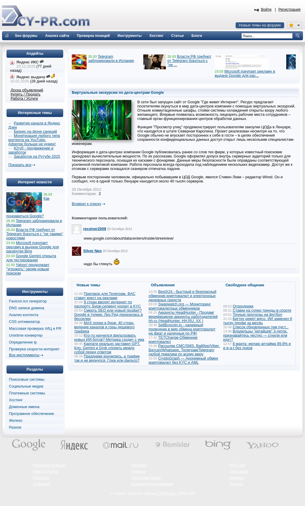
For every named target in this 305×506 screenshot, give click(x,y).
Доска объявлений (27, 90)
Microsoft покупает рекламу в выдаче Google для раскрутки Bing (32, 247)
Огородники (243, 306)
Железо (15, 420)
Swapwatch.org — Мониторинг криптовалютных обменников (180, 306)
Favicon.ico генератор (28, 301)
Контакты (41, 478)
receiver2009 (94, 229)
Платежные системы (27, 393)
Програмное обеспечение (31, 414)
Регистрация (289, 9)
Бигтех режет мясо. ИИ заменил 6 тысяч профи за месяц (257, 321)
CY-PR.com (166, 493)
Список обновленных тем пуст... (260, 327)
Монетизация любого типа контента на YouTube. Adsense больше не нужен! (34, 140)
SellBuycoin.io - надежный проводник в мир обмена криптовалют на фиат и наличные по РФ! (182, 329)
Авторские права (146, 478)
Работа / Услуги (24, 98)
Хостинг (16, 400)
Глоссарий (239, 471)
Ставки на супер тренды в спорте (262, 310)
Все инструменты (24, 355)
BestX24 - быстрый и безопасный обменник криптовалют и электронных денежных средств (182, 296)
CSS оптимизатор (24, 322)
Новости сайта (45, 471)
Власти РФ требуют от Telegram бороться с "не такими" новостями (34, 234)
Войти (266, 9)
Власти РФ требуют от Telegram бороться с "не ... (189, 60)
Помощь (138, 471)
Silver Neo (92, 251)
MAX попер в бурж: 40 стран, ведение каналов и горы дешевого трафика (104, 327)
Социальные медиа (26, 386)
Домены (237, 478)
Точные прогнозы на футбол (257, 315)
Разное (15, 427)
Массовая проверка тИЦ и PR (35, 329)
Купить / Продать (26, 94)
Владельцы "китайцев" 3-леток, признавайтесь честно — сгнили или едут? (255, 335)
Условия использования (152, 484)
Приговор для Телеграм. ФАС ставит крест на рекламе (105, 296)
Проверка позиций (49, 465)
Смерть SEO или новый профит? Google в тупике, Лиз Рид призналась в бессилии (108, 314)
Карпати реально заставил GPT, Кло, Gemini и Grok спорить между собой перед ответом (107, 348)
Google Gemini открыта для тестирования (31, 258)
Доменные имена (24, 407)
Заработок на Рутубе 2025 (37, 156)
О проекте (42, 484)
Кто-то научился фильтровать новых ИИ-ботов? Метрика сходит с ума (109, 337)
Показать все (19, 165)
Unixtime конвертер (26, 335)
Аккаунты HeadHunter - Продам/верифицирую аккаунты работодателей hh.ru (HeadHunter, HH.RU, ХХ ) (183, 316)
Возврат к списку (86, 204)
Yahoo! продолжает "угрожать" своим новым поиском (27, 269)
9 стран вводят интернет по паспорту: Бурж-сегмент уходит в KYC (107, 304)
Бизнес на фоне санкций (35, 131)
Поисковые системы (26, 379)
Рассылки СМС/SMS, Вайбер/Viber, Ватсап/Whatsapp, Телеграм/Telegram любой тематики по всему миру (184, 350)
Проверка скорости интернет (34, 349)
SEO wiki (237, 465)
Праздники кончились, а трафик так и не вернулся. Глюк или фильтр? (107, 358)
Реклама (138, 465)
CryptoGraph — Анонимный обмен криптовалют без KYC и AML (183, 360)
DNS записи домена (26, 308)
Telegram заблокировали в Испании (111, 58)
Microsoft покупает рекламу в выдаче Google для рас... (245, 73)
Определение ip (23, 342)
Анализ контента (23, 315)
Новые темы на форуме (260, 25)
